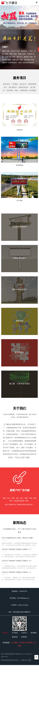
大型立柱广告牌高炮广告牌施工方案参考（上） (17, 572)
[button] (36, 17)
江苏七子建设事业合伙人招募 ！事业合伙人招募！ (18, 538)
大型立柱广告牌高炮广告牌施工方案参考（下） (17, 549)
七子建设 (14, 642)
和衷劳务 (29, 642)
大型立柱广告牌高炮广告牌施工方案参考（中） (17, 561)
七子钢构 (22, 642)
